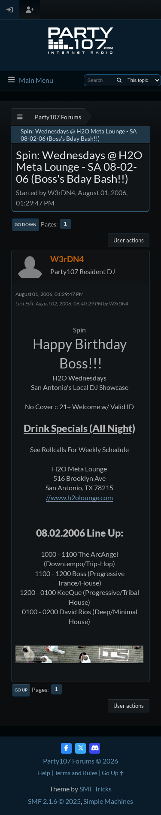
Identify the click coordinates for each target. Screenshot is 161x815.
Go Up (21, 689)
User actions (128, 240)
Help (43, 772)
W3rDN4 (67, 259)
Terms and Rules (76, 772)
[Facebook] (66, 748)
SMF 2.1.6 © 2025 (54, 801)
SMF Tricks (95, 789)
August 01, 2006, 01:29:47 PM (49, 294)
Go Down (25, 224)
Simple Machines (108, 801)
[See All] (20, 117)
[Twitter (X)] (80, 748)
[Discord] (94, 748)
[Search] (119, 80)
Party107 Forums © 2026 (80, 761)
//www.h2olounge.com (79, 497)
